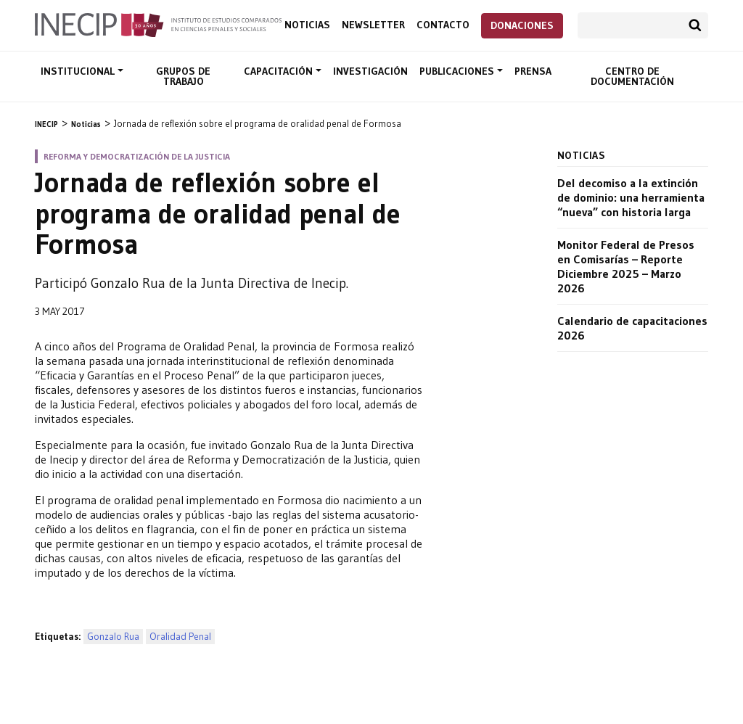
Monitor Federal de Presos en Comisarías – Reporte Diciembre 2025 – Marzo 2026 (625, 266)
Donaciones (522, 25)
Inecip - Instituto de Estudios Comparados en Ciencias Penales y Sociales (158, 24)
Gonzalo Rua (113, 636)
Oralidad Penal (180, 636)
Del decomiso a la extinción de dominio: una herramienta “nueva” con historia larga (631, 197)
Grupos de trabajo (183, 76)
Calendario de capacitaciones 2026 (632, 327)
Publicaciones (458, 71)
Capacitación (280, 71)
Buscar (695, 25)
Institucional (79, 71)
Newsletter (373, 25)
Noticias (307, 25)
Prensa (532, 71)
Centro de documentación (632, 76)
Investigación (370, 71)
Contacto (442, 25)
